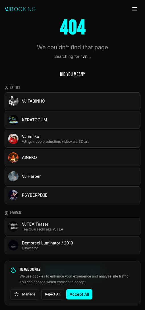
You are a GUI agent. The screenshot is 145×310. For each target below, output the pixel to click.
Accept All (79, 294)
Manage (24, 294)
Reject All (52, 294)
